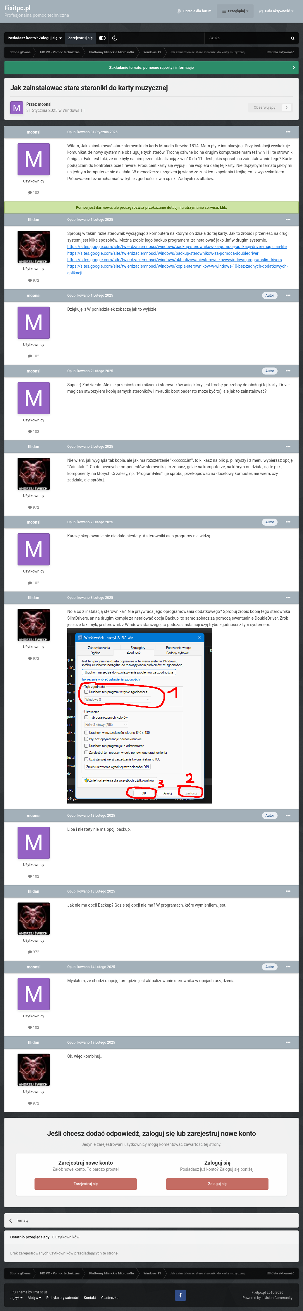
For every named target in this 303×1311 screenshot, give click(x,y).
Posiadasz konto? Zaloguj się (35, 38)
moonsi (44, 104)
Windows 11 (74, 110)
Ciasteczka (109, 1298)
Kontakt (90, 1298)
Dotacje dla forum (197, 15)
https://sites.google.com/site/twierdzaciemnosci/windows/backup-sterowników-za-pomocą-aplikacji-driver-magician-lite (177, 246)
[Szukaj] (232, 38)
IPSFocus (40, 1292)
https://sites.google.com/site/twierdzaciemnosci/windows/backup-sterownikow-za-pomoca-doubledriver (163, 253)
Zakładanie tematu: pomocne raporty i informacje (151, 67)
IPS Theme (19, 1292)
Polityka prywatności (63, 1298)
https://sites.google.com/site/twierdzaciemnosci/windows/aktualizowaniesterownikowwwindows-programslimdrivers (174, 259)
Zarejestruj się (80, 38)
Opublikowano (92, 132)
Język (17, 1298)
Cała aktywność (277, 15)
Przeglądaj (236, 15)
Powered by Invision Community (267, 1298)
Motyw (34, 1298)
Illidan (33, 219)
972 (33, 280)
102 (33, 192)
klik (223, 207)
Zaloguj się (217, 1184)
